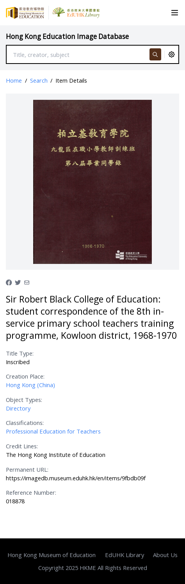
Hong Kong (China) (30, 385)
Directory (18, 408)
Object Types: (24, 399)
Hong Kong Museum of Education (51, 555)
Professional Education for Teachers (53, 431)
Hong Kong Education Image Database (67, 36)
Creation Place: (25, 376)
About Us (165, 555)
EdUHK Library (124, 555)
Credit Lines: (22, 446)
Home (14, 80)
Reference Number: (31, 492)
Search (39, 80)
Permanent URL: (27, 469)
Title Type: (20, 353)
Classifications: (25, 422)
